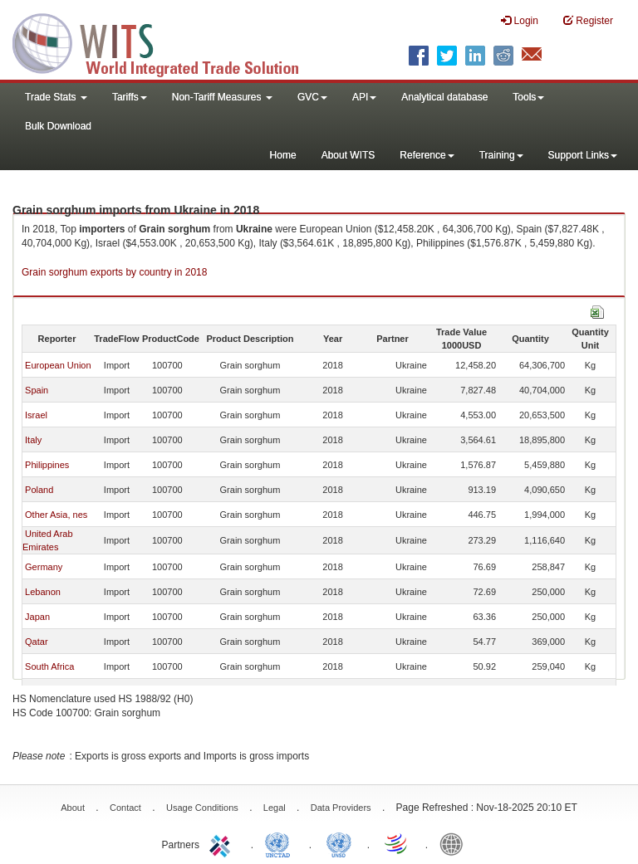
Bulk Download (58, 126)
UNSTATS (339, 843)
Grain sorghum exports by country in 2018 (114, 272)
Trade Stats (56, 97)
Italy (33, 440)
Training (501, 155)
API (364, 97)
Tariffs (129, 97)
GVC (312, 97)
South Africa (49, 666)
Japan (37, 617)
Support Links (582, 155)
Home (283, 155)
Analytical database (444, 97)
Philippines (47, 465)
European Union (58, 365)
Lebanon (43, 592)
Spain (36, 390)
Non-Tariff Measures (222, 97)
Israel (36, 415)
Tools (528, 97)
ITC (222, 843)
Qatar (36, 642)
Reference (427, 155)
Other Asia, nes (56, 515)
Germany (43, 567)
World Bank (455, 843)
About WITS (348, 155)
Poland (39, 490)
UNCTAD (280, 843)
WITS (166, 41)
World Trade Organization (397, 843)
